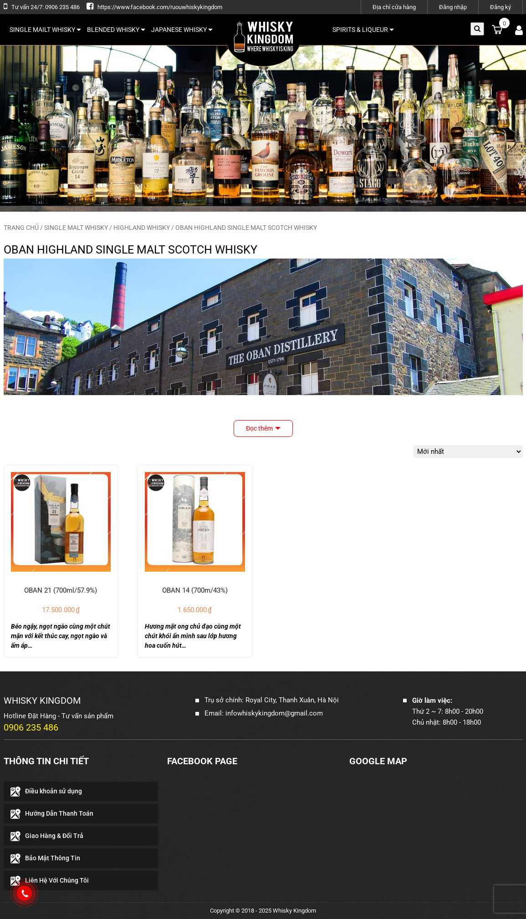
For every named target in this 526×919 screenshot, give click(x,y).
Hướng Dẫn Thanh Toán (59, 813)
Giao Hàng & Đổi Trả (54, 835)
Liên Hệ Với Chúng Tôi (57, 880)
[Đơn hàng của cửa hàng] (468, 451)
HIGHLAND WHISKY (141, 227)
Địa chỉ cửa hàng (394, 7)
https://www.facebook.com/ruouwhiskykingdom (159, 7)
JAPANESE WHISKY (182, 29)
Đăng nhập (453, 7)
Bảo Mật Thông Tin (52, 858)
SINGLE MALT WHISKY (76, 227)
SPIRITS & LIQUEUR (363, 29)
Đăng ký (500, 7)
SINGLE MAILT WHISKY (45, 29)
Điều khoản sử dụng (53, 791)
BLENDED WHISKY (116, 29)
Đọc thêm (259, 428)
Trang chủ (21, 227)
